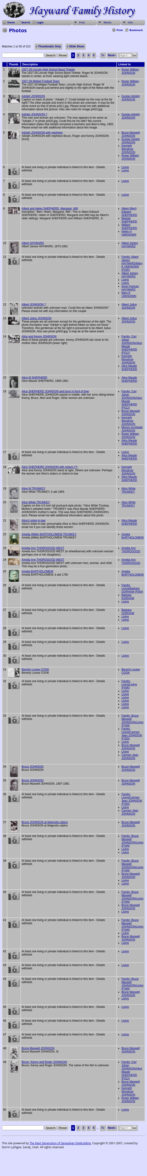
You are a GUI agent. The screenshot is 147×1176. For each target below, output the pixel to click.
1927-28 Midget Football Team (40, 81)
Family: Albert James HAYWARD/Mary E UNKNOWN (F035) (132, 263)
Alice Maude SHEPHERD (129, 367)
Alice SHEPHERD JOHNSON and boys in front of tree (55, 391)
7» (102, 55)
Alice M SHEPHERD (34, 377)
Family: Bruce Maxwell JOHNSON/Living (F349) (132, 720)
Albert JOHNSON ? (34, 304)
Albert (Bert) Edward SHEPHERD (129, 212)
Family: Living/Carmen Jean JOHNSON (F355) (131, 733)
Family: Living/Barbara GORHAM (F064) (132, 588)
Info (130, 22)
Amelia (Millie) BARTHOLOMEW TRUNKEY (49, 534)
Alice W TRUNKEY (33, 488)
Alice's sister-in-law (33, 520)
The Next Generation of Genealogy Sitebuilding (60, 1143)
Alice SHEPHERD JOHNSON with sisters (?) (49, 467)
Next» (112, 55)
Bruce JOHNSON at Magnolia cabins (45, 822)
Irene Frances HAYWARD (130, 288)
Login (40, 22)
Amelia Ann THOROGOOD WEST (43, 548)
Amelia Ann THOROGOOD (130, 549)
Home (11, 22)
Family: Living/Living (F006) (129, 684)
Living (125, 167)
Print (120, 30)
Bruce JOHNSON (32, 766)
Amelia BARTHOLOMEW (132, 536)
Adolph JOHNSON (33, 96)
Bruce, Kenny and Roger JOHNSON (44, 1062)
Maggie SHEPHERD (129, 220)
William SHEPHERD (129, 226)
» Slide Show (75, 46)
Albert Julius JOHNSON (129, 306)
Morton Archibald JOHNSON (132, 429)
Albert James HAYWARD (129, 244)
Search (26, 22)
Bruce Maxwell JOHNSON (130, 134)
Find (82, 22)
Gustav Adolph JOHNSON (130, 98)
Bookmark (136, 30)
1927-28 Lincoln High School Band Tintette (48, 69)
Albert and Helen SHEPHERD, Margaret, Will (50, 208)
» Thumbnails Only (48, 46)
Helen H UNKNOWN (128, 233)
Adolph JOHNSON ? (34, 114)
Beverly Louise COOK (35, 669)
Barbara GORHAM (127, 596)
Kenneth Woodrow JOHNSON (128, 149)
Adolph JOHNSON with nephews (42, 132)
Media (107, 22)
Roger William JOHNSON (130, 71)
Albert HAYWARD (33, 243)
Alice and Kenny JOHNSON (39, 336)
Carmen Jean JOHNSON (129, 756)
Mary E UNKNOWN (128, 294)
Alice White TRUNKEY (128, 490)
